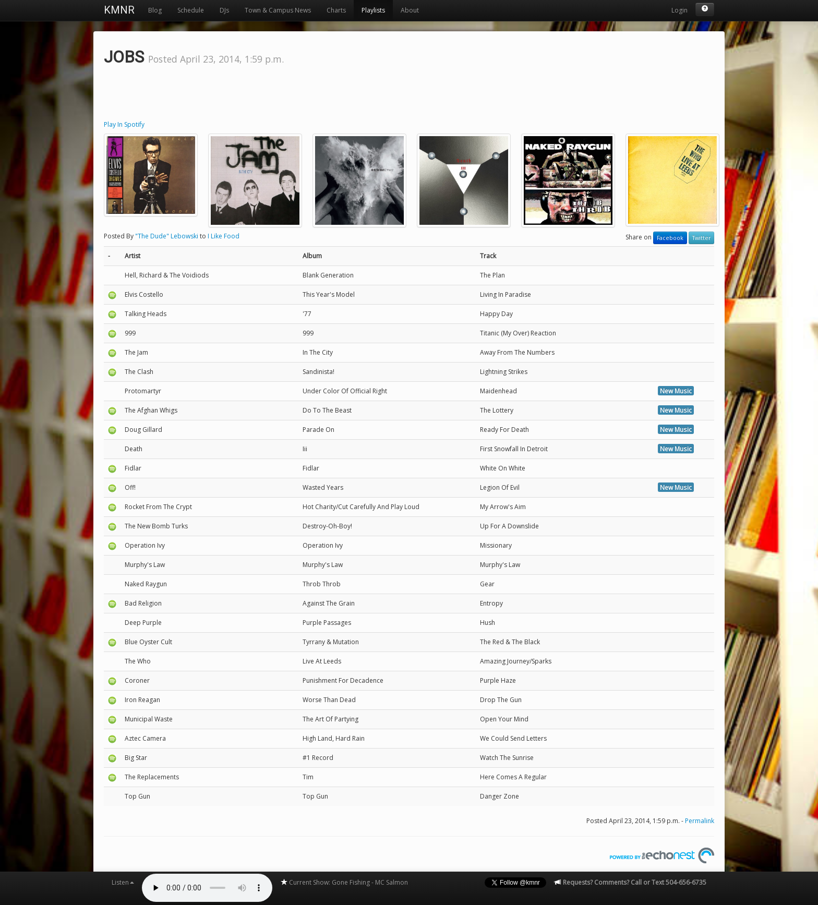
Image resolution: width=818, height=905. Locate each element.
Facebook (670, 238)
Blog (155, 10)
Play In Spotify (124, 124)
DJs (224, 10)
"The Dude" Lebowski (166, 236)
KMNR (119, 10)
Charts (336, 10)
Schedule (190, 10)
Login (679, 10)
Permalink (699, 820)
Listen (123, 882)
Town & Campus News (278, 10)
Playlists (373, 10)
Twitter (701, 238)
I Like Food (223, 236)
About (410, 10)
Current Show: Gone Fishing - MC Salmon (344, 882)
